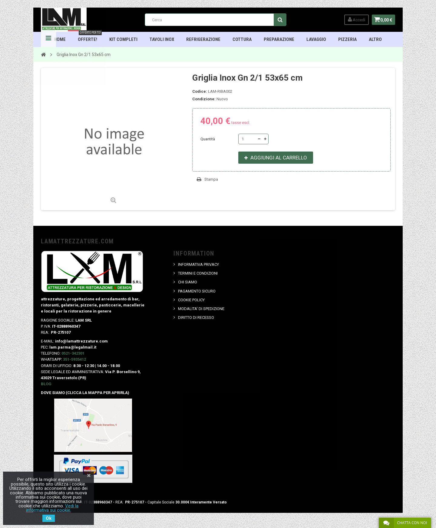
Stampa (211, 179)
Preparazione (279, 39)
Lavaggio (316, 39)
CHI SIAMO (187, 282)
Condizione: (204, 99)
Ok (48, 518)
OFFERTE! (90, 37)
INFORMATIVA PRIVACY (198, 264)
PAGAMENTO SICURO (197, 291)
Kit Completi (124, 39)
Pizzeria (348, 39)
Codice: (199, 91)
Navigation (48, 39)
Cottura (242, 39)
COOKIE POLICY (191, 300)
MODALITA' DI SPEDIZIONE (201, 308)
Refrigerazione (204, 39)
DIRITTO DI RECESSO (196, 317)
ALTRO (375, 39)
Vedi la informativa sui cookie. (52, 508)
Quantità (207, 139)
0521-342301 (72, 353)
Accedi (354, 19)
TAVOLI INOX (162, 39)
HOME (60, 39)
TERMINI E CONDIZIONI (198, 273)
